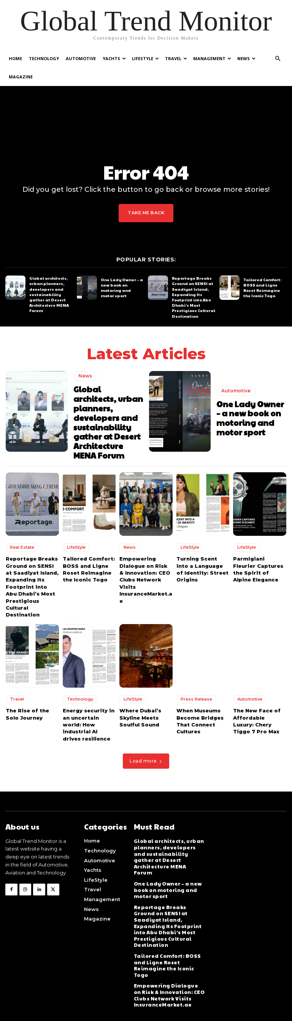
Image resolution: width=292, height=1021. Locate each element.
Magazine (21, 77)
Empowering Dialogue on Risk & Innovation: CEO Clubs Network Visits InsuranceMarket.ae (145, 576)
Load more (146, 756)
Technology (44, 58)
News (246, 58)
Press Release (196, 695)
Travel (176, 58)
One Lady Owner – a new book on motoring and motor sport (122, 287)
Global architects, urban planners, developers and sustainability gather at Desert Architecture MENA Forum (48, 294)
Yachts (114, 58)
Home (15, 58)
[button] (277, 58)
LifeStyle (145, 58)
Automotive (81, 58)
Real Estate (22, 543)
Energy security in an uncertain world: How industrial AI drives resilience (88, 720)
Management (212, 58)
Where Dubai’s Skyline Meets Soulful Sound (139, 713)
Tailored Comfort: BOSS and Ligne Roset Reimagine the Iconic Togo (262, 287)
